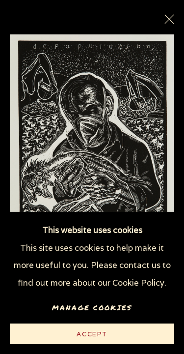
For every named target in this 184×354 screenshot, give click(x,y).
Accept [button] (92, 334)
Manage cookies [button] (92, 307)
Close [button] (166, 22)
